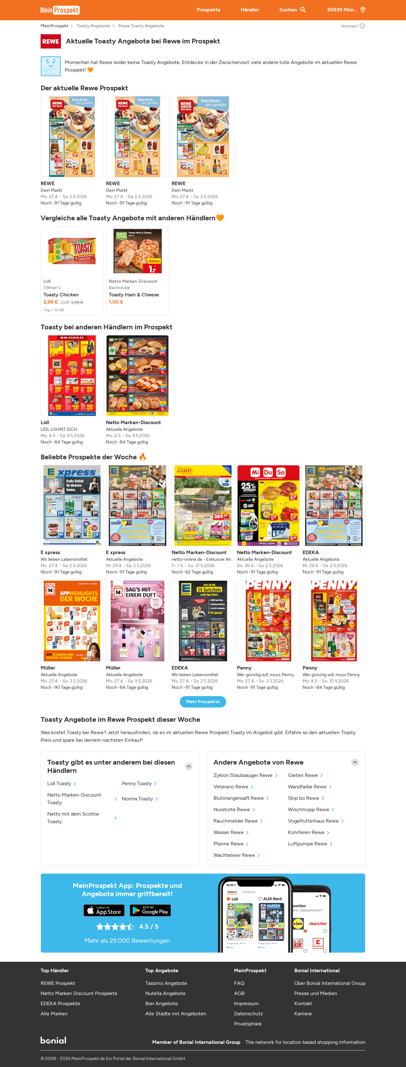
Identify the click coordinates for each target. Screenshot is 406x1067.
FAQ (239, 983)
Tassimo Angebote (166, 983)
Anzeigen (353, 26)
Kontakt (303, 1003)
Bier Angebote (161, 1003)
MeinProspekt (54, 26)
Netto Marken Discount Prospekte (79, 993)
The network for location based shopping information (305, 1042)
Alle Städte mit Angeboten (175, 1014)
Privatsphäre (248, 1024)
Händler (250, 10)
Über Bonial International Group (329, 983)
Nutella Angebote (165, 993)
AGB (239, 993)
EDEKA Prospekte (60, 1003)
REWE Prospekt (58, 983)
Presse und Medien (315, 993)
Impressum (246, 1003)
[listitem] (72, 151)
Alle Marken (54, 1014)
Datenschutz (248, 1014)
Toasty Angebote (93, 26)
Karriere (303, 1014)
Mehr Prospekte (203, 701)
